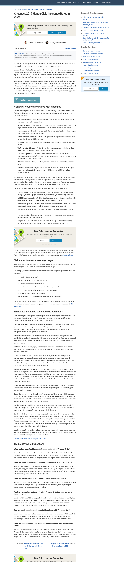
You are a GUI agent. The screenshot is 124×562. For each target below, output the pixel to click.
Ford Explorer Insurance (91, 71)
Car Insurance (86, 3)
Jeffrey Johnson (38, 42)
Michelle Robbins (61, 42)
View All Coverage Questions (92, 43)
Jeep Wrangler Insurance (91, 56)
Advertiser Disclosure (70, 48)
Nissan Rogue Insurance (91, 68)
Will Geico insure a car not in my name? (96, 20)
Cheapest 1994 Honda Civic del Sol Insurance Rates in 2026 (33, 546)
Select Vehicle (61, 3)
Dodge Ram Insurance (90, 73)
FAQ (79, 2)
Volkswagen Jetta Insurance (92, 62)
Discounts (95, 2)
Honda (42, 9)
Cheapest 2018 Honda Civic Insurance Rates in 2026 (59, 545)
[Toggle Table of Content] (27, 99)
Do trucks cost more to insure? (93, 30)
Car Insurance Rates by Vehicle (28, 9)
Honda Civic (48, 9)
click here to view (68, 255)
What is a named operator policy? (94, 17)
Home (16, 9)
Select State (72, 3)
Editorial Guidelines (20, 54)
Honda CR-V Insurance (90, 59)
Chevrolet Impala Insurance (92, 51)
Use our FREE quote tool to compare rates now (29, 439)
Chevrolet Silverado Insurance (93, 54)
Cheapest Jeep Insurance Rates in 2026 (96, 27)
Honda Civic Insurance (90, 65)
